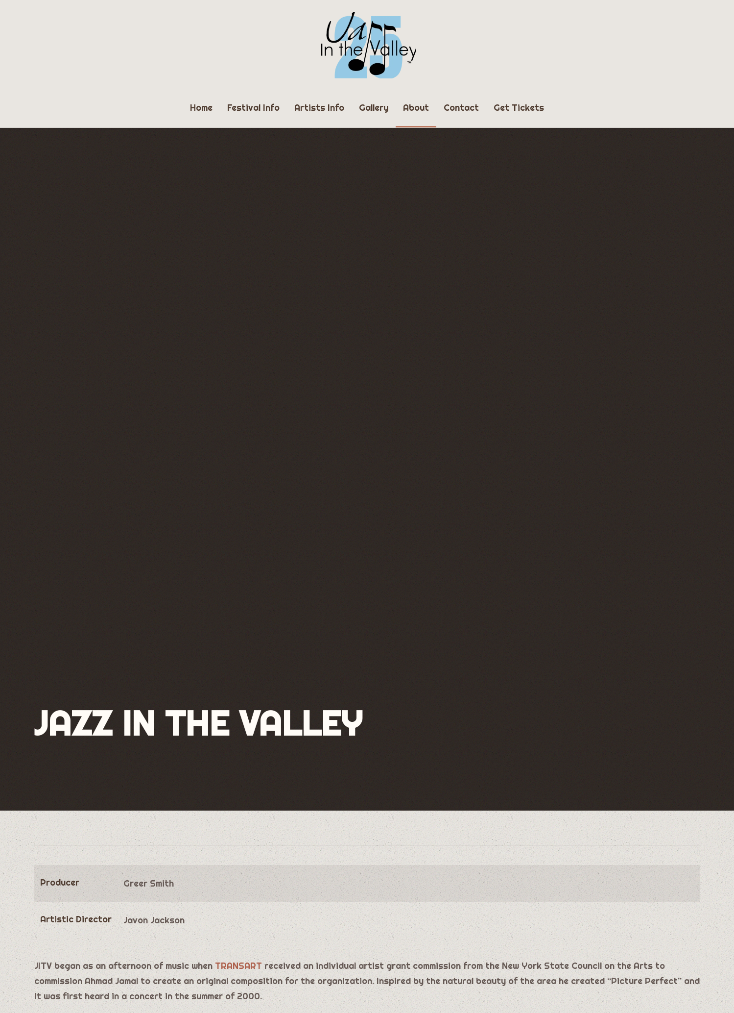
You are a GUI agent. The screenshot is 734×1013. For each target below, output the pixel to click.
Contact (461, 107)
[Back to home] (367, 44)
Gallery (373, 107)
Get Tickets (519, 107)
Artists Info (319, 107)
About (416, 107)
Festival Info (253, 107)
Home (201, 107)
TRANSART (238, 965)
